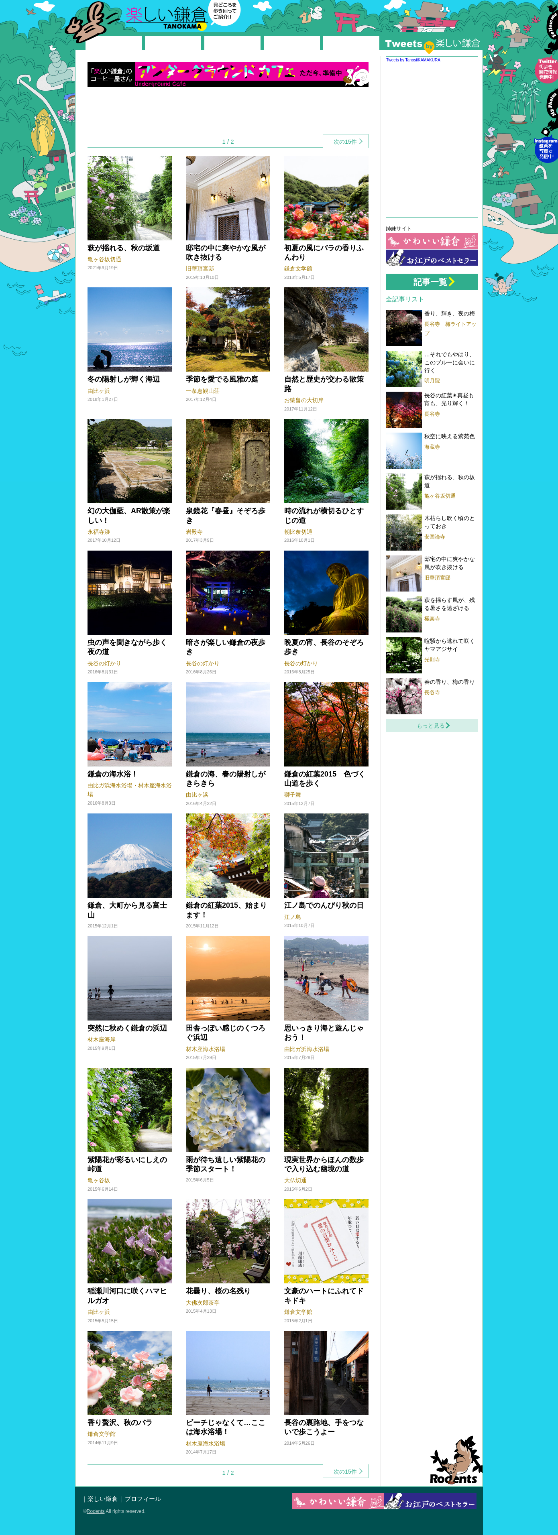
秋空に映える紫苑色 (449, 436)
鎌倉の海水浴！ (113, 774)
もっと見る (431, 725)
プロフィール (143, 1498)
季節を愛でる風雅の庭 (222, 379)
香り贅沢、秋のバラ (120, 1423)
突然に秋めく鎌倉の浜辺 (127, 1028)
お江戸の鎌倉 (432, 258)
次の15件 (345, 141)
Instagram (546, 130)
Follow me (546, 51)
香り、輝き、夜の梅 (449, 313)
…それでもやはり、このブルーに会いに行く (449, 362)
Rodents (453, 1460)
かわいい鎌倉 (432, 241)
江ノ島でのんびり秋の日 (324, 905)
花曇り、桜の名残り (218, 1291)
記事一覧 (430, 282)
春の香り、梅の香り (449, 682)
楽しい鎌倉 (138, 14)
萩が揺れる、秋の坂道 (124, 248)
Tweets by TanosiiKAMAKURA (413, 60)
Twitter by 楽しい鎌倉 (432, 46)
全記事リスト (405, 299)
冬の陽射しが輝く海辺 (124, 379)
